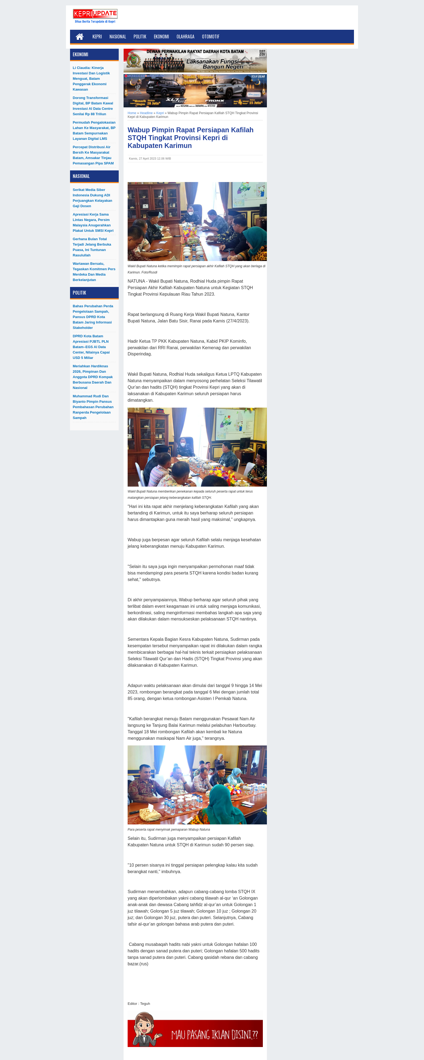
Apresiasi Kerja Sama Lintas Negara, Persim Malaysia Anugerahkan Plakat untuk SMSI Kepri (93, 222)
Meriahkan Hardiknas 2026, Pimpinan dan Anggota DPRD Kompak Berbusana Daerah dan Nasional (93, 377)
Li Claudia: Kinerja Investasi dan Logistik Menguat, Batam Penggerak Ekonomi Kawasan (91, 78)
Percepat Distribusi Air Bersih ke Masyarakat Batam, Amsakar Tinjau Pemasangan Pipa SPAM (93, 155)
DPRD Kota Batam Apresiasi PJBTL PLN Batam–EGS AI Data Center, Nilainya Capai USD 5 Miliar (91, 347)
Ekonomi (161, 36)
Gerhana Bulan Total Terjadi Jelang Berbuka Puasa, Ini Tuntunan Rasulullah (92, 247)
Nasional (118, 36)
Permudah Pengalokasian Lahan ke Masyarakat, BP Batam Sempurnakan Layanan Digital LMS (94, 130)
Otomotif (210, 36)
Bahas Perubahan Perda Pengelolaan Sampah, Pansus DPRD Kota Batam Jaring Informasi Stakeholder (93, 317)
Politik (140, 36)
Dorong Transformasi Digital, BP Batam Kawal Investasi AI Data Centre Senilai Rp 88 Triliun (93, 106)
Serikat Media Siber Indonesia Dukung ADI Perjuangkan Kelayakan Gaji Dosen (92, 198)
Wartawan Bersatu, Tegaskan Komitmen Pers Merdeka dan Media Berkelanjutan (94, 272)
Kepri (97, 36)
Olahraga (185, 36)
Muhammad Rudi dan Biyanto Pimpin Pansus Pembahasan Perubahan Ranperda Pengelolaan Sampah (93, 407)
